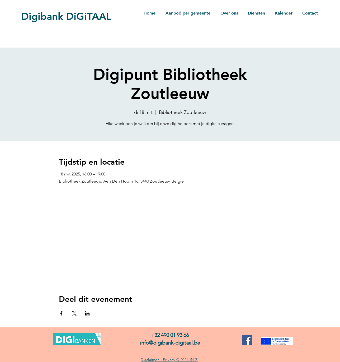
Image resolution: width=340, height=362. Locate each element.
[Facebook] (247, 340)
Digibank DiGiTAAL (66, 16)
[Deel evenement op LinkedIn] (87, 313)
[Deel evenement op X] (74, 313)
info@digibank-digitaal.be (170, 343)
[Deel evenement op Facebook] (61, 313)
